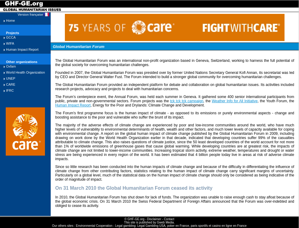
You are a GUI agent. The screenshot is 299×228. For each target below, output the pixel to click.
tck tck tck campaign (186, 101)
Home (10, 20)
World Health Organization (25, 72)
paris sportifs (199, 225)
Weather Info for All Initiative (235, 101)
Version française (30, 14)
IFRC (10, 90)
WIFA (10, 43)
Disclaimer (154, 219)
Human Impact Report (22, 49)
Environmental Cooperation (94, 225)
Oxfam (11, 66)
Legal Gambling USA (151, 225)
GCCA (11, 37)
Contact (169, 219)
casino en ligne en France (229, 225)
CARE (10, 84)
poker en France (178, 225)
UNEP (10, 78)
